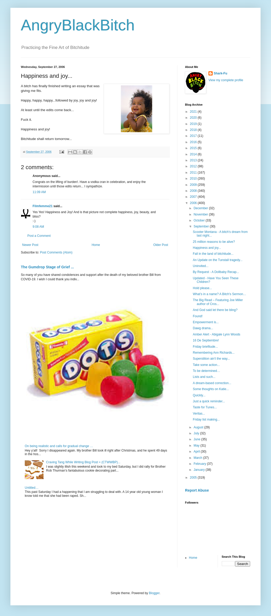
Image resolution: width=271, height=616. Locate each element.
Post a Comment (39, 236)
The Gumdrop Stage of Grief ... (47, 267)
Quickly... (199, 395)
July (197, 433)
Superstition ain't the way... (211, 358)
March (198, 458)
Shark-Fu (220, 73)
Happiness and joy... (207, 248)
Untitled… (32, 488)
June (197, 439)
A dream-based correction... (212, 383)
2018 (194, 130)
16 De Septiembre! (206, 340)
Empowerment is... (206, 322)
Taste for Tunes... (205, 407)
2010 (194, 178)
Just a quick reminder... (209, 401)
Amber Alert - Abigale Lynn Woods (216, 334)
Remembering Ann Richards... (214, 352)
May (197, 445)
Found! (197, 316)
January (200, 470)
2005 (194, 477)
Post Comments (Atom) (56, 252)
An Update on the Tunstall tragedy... (218, 260)
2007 (194, 197)
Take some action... (206, 365)
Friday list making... (206, 419)
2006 (194, 203)
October (200, 220)
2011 (194, 172)
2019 (194, 124)
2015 (194, 148)
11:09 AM (39, 192)
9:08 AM (38, 226)
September (202, 226)
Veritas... (199, 413)
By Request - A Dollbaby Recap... (216, 272)
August (199, 427)
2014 (194, 154)
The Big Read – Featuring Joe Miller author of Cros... (218, 302)
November (201, 214)
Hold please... (202, 288)
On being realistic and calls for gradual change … (59, 446)
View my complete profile (225, 80)
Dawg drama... (203, 328)
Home (96, 245)
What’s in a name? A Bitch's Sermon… (219, 294)
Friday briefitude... (205, 346)
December (201, 208)
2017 (194, 136)
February (200, 464)
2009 (194, 185)
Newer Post (30, 245)
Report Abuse (197, 490)
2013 (194, 160)
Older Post (160, 245)
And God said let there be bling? (215, 310)
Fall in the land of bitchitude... (213, 254)
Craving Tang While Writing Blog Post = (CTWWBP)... (83, 462)
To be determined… (206, 371)
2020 (194, 117)
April (197, 451)
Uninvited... (200, 266)
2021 (194, 111)
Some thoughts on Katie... (211, 389)
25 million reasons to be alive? (214, 242)
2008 (194, 191)
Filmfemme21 (43, 206)
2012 (194, 166)
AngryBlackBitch (78, 25)
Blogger (154, 593)
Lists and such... (204, 377)
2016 (194, 142)
